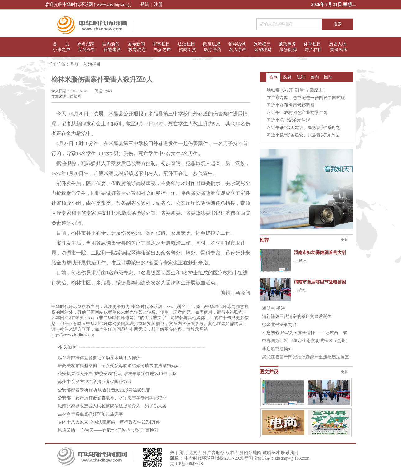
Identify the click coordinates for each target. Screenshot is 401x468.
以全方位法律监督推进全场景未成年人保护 (99, 357)
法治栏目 (186, 44)
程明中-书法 (273, 308)
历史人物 (337, 44)
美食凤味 (338, 49)
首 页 (61, 44)
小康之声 (61, 49)
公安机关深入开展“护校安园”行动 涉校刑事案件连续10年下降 (117, 373)
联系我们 (289, 452)
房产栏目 (313, 49)
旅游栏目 (262, 44)
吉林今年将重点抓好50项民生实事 (90, 414)
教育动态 (137, 49)
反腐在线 (86, 49)
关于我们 (178, 452)
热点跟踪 (85, 44)
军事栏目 (161, 44)
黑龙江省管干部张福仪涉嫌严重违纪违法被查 (305, 357)
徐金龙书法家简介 (279, 324)
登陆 (144, 4)
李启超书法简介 (277, 348)
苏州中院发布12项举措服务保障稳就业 (95, 381)
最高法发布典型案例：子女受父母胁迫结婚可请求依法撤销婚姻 (119, 365)
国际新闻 (136, 44)
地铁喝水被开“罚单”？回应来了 (297, 90)
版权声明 (234, 452)
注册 (158, 4)
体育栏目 (312, 44)
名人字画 (238, 49)
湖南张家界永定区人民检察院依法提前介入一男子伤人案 (112, 406)
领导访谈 (237, 44)
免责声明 (197, 452)
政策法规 (211, 44)
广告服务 (215, 452)
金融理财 (263, 49)
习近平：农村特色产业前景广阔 (297, 112)
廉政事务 (287, 44)
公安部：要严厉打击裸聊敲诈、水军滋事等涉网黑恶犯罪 (112, 398)
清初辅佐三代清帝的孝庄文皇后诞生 (297, 316)
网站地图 (252, 452)
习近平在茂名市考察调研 (291, 105)
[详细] (302, 261)
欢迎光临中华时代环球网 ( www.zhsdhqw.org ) (88, 4)
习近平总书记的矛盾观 (288, 120)
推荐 (264, 240)
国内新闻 (111, 44)
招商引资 (187, 49)
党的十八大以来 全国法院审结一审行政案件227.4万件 (109, 422)
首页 (74, 64)
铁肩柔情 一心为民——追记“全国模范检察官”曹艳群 (108, 430)
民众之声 (162, 49)
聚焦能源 (288, 49)
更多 (344, 239)
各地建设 (112, 49)
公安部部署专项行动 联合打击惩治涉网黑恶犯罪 (104, 390)
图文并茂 (269, 371)
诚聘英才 (271, 452)
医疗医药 (212, 49)
